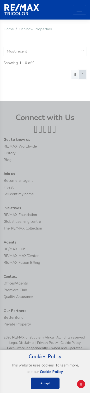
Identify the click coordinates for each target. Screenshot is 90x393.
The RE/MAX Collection (23, 228)
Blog (8, 159)
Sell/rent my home (19, 194)
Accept (45, 383)
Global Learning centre (22, 221)
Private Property (17, 324)
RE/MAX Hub (14, 249)
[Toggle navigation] (79, 10)
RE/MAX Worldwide (20, 146)
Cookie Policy (70, 342)
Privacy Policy (47, 342)
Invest (9, 187)
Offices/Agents (16, 283)
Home (9, 29)
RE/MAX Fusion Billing (22, 262)
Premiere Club (15, 290)
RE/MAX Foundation (20, 214)
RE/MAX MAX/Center (21, 255)
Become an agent (18, 180)
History (10, 153)
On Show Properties (35, 29)
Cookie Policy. (52, 371)
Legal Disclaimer (22, 342)
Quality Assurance (18, 296)
